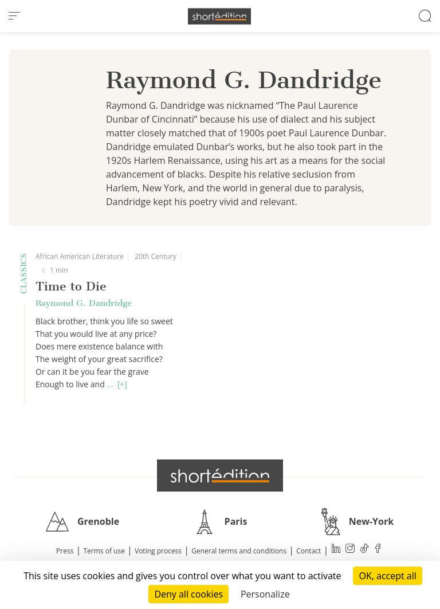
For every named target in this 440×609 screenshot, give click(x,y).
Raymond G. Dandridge (84, 303)
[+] (122, 384)
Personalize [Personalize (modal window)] (265, 594)
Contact (308, 551)
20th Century (155, 256)
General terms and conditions (238, 551)
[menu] (14, 16)
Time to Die (71, 286)
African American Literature (80, 256)
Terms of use (104, 551)
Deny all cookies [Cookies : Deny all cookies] (188, 594)
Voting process (158, 551)
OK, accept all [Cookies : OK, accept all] (387, 575)
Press (64, 551)
